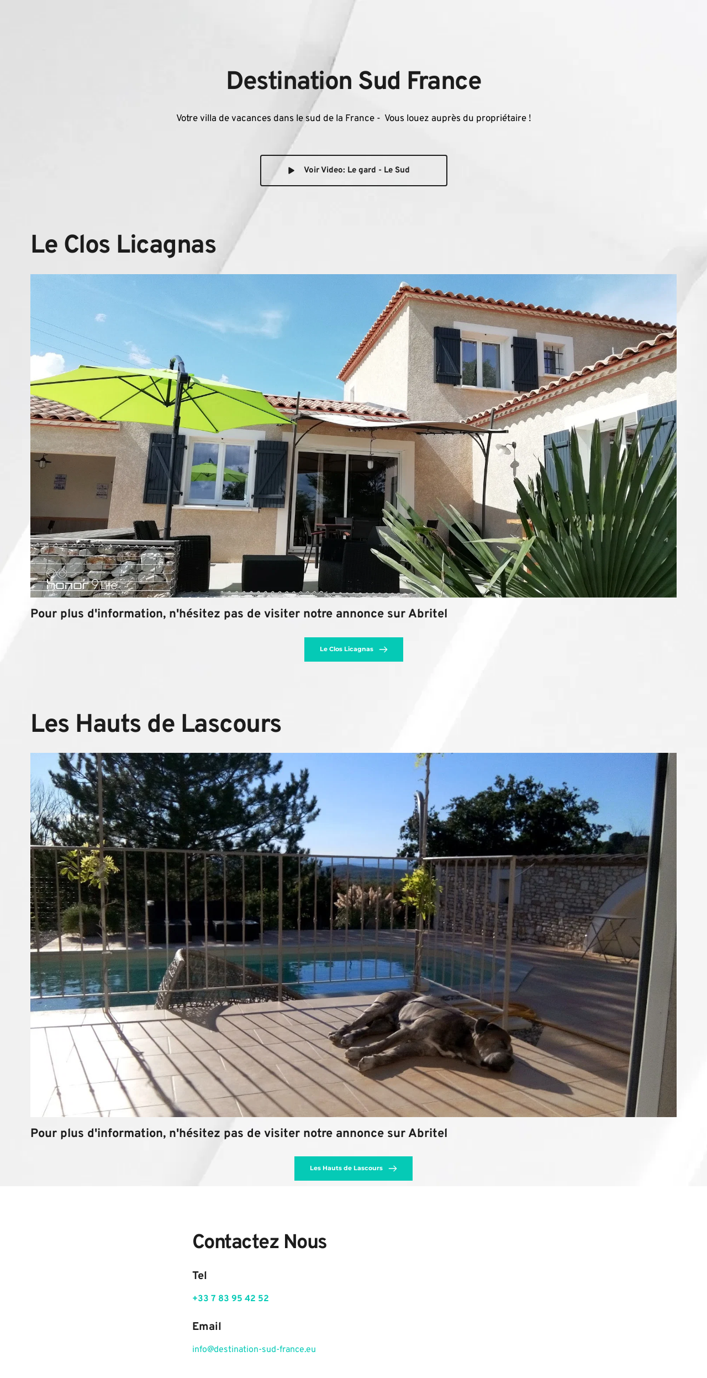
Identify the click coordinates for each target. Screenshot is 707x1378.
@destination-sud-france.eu (261, 1349)
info (199, 1349)
